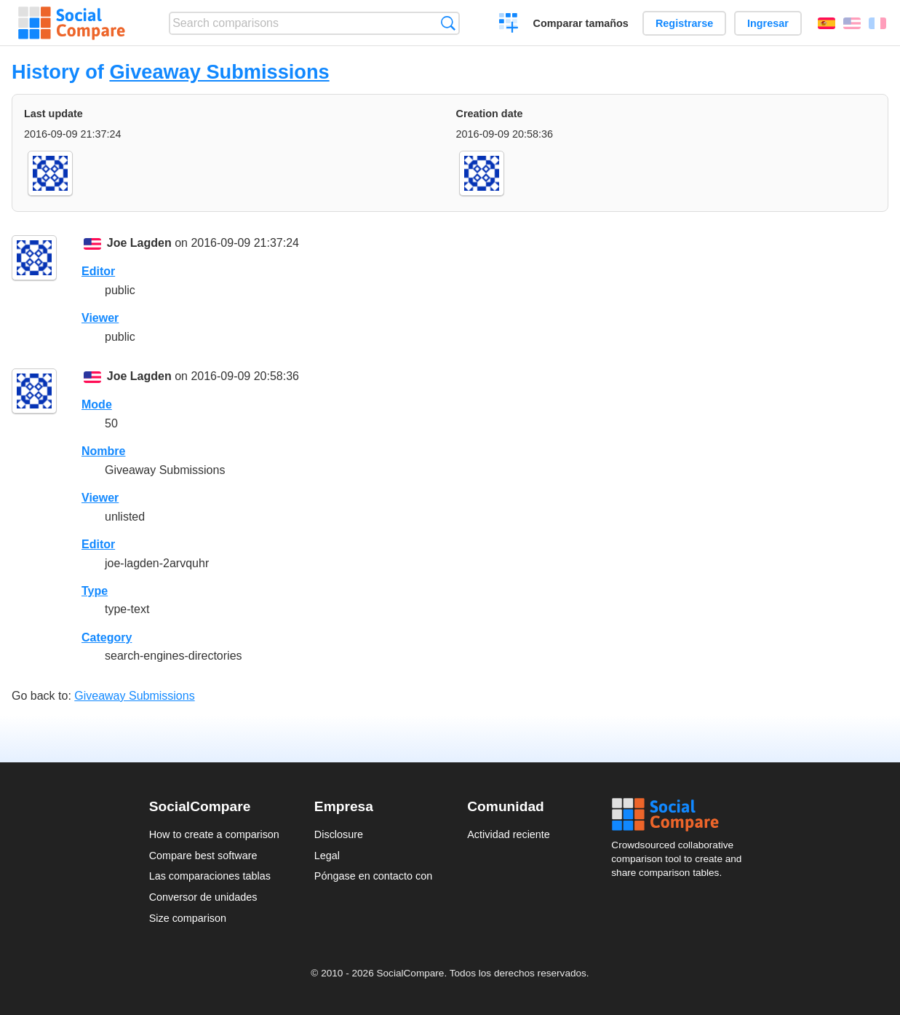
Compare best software (203, 855)
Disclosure (338, 834)
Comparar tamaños (581, 23)
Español (826, 23)
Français (877, 23)
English (852, 23)
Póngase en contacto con (373, 876)
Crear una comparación (509, 25)
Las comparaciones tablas (210, 876)
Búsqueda (448, 23)
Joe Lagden (139, 243)
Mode (96, 404)
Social (681, 814)
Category (106, 637)
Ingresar (768, 23)
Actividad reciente (508, 834)
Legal (327, 855)
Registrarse (684, 23)
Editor (98, 271)
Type (94, 591)
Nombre (103, 451)
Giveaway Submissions (219, 71)
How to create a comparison (214, 834)
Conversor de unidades (203, 897)
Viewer (100, 318)
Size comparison (187, 918)
